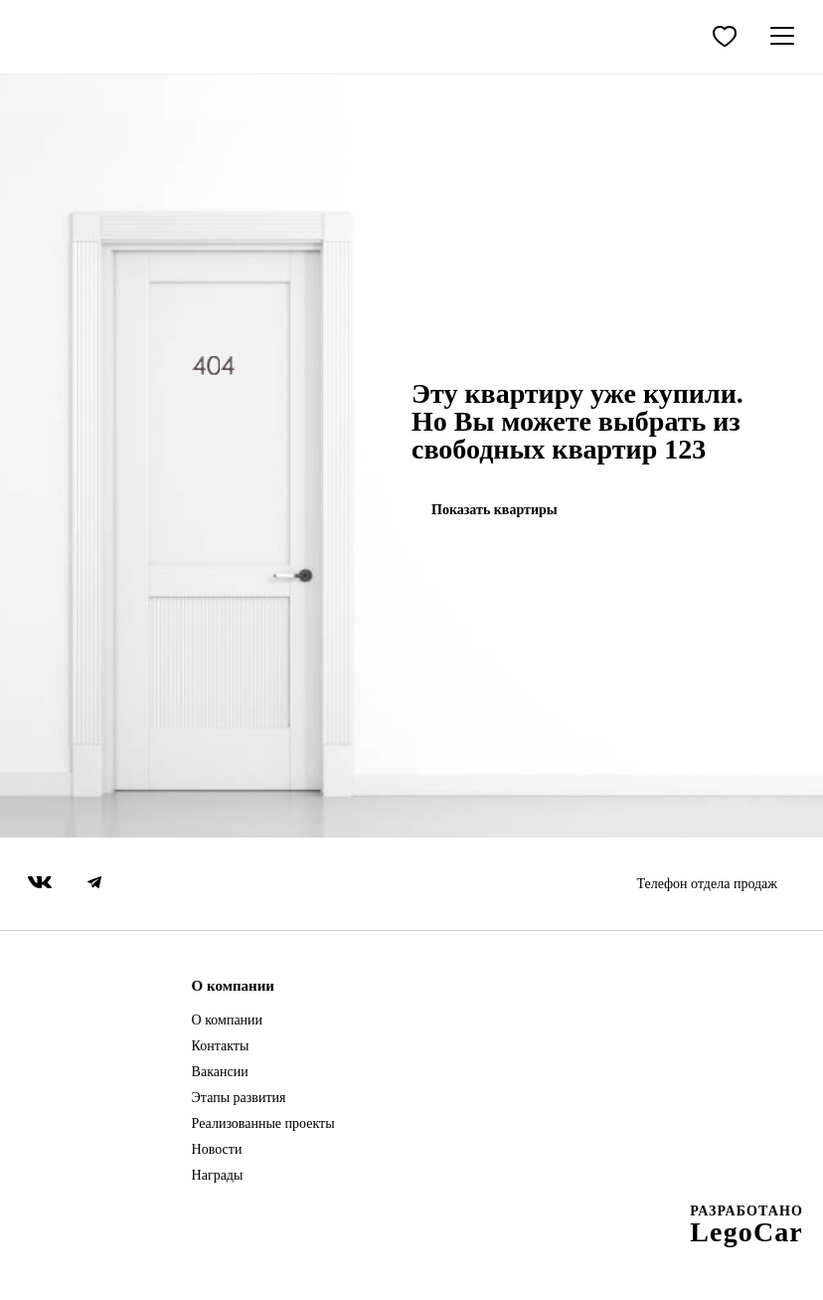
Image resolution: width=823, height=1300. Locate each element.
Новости (217, 1150)
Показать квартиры (494, 509)
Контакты (220, 1046)
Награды (218, 1176)
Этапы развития (239, 1098)
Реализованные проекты (263, 1124)
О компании (227, 1020)
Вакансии (220, 1072)
